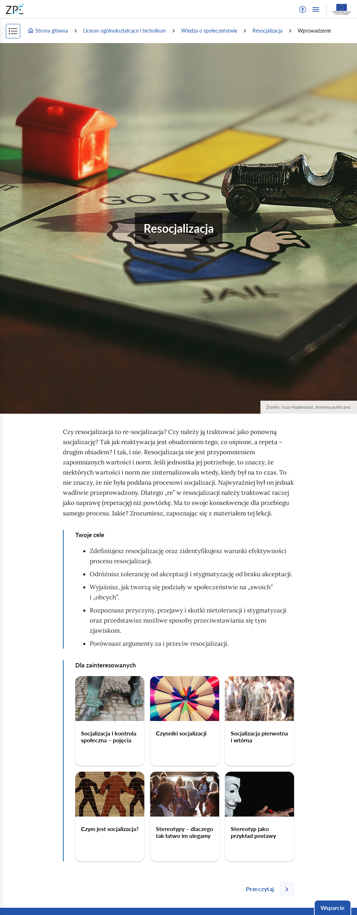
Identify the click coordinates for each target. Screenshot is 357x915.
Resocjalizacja (267, 31)
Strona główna (47, 30)
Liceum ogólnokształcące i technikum (124, 31)
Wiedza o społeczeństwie (209, 31)
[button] (302, 9)
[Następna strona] (267, 889)
